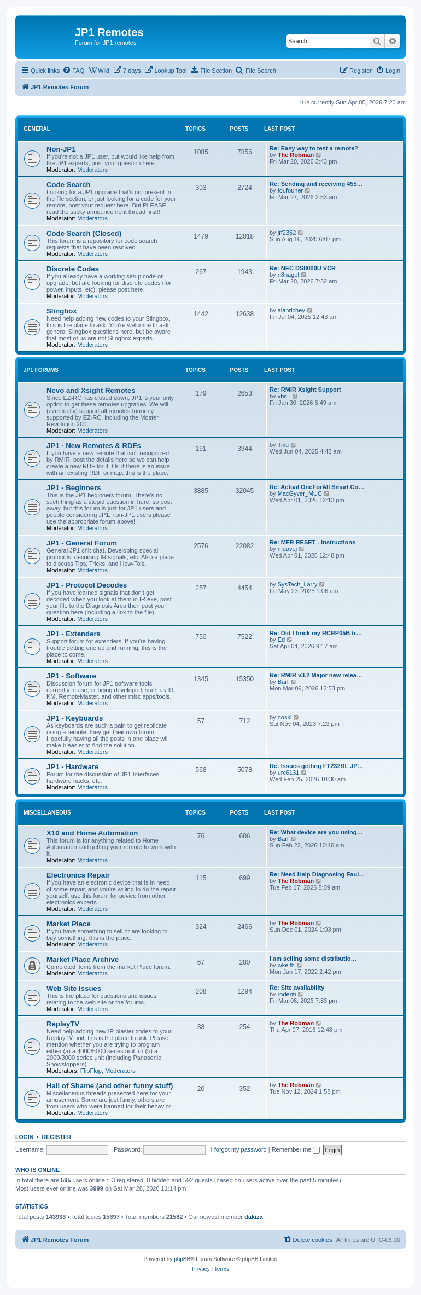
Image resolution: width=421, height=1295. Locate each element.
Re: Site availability (297, 987)
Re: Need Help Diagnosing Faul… (317, 874)
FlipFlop (91, 1070)
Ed (281, 639)
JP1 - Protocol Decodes (86, 585)
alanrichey (291, 310)
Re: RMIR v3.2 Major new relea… (316, 675)
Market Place (68, 924)
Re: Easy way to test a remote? (314, 148)
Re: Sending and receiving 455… (316, 184)
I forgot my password (239, 1149)
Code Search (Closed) (83, 233)
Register (57, 1137)
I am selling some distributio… (313, 958)
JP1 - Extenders (73, 634)
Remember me (296, 1149)
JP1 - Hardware (72, 767)
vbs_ (284, 396)
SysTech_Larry (298, 584)
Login (24, 1137)
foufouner (290, 190)
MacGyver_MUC (300, 493)
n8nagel (288, 274)
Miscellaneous (47, 813)
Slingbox (61, 311)
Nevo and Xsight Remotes (91, 390)
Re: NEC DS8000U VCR (303, 268)
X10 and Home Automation (92, 833)
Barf (283, 681)
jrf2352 (287, 232)
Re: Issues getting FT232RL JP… (317, 766)
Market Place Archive (82, 959)
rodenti (287, 994)
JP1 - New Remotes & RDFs (93, 446)
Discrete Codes (72, 269)
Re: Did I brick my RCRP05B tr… (316, 633)
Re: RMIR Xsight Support (305, 389)
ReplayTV (62, 1024)
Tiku (283, 445)
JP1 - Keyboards (74, 718)
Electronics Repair (78, 875)
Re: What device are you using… (316, 832)
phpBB (182, 1259)
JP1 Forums (41, 370)
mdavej (287, 548)
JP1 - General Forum (81, 543)
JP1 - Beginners (73, 488)
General (37, 129)
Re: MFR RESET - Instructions (312, 542)
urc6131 (289, 772)
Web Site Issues (73, 988)
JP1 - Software (71, 676)
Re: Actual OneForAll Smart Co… (317, 487)
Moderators (92, 169)
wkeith (286, 965)
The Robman (296, 155)
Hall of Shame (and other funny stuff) (109, 1086)
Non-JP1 (61, 149)
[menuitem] (73, 70)
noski (285, 717)
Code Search (68, 185)
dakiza (253, 1216)
